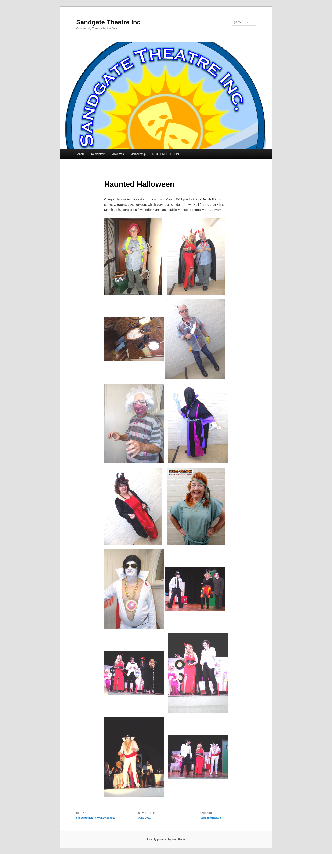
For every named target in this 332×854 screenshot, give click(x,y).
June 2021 (144, 817)
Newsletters (98, 154)
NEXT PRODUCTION (165, 154)
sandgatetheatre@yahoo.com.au (95, 817)
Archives (118, 154)
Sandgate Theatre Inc (108, 22)
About (80, 154)
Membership (138, 154)
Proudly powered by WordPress (166, 839)
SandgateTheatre (210, 817)
